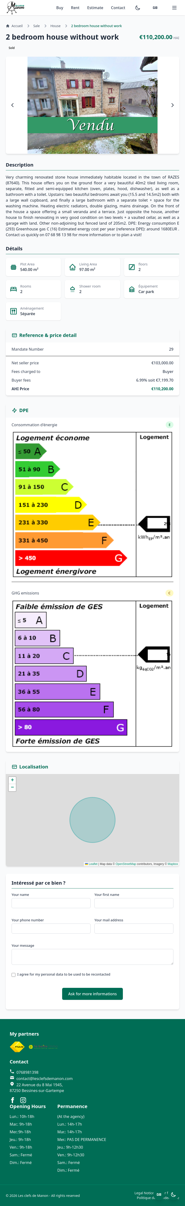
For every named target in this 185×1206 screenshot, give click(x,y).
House (55, 26)
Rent (75, 7)
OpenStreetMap (126, 864)
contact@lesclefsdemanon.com (41, 1078)
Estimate (95, 7)
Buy (59, 7)
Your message (23, 945)
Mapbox (173, 864)
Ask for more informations (92, 993)
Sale (36, 26)
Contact (118, 7)
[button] (12, 780)
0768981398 (24, 1072)
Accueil (14, 26)
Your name (20, 894)
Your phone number (28, 920)
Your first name (106, 894)
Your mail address (108, 920)
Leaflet (91, 864)
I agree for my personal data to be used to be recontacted (63, 974)
